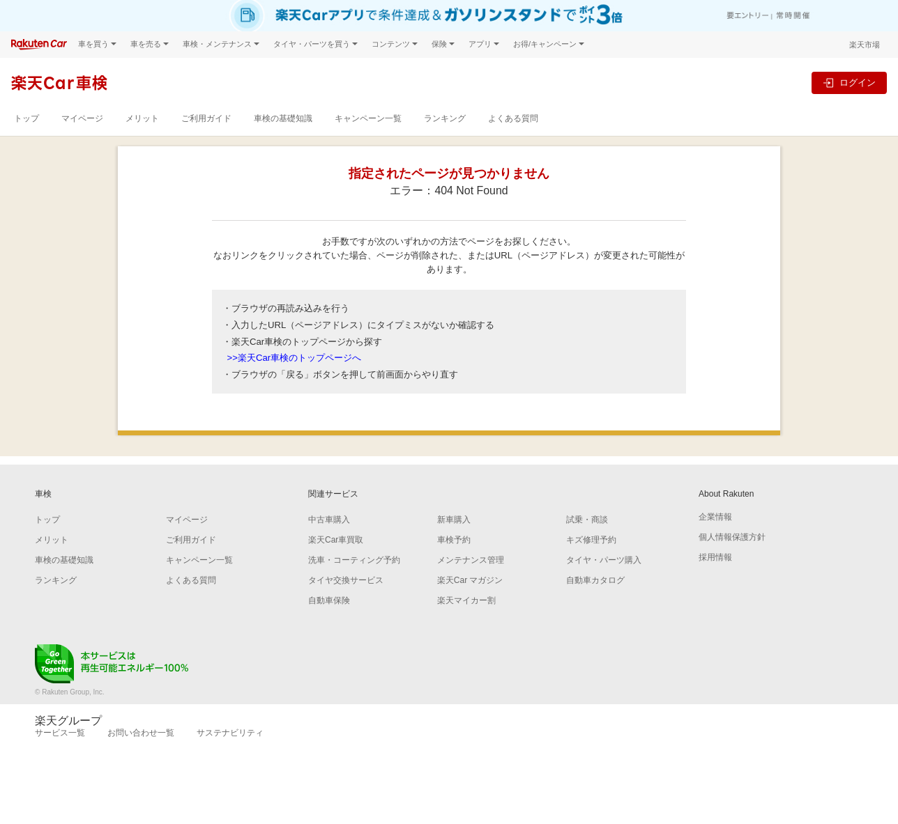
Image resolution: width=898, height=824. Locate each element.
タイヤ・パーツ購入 (603, 560)
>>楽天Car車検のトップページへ (294, 357)
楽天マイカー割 (466, 600)
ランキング (445, 118)
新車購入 (454, 519)
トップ (26, 118)
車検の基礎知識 (283, 118)
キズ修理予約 (591, 540)
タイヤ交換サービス (345, 580)
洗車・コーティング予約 (354, 560)
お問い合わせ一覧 (140, 733)
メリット (142, 118)
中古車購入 (329, 519)
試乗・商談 (587, 519)
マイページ (82, 118)
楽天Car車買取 (335, 540)
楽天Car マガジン (470, 580)
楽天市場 (864, 44)
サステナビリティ (230, 733)
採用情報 (715, 557)
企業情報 (715, 517)
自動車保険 (329, 600)
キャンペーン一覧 (368, 118)
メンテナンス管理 (470, 560)
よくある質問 (513, 118)
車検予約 (454, 540)
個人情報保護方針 (732, 537)
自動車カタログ (595, 580)
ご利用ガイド (206, 118)
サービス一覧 (60, 733)
